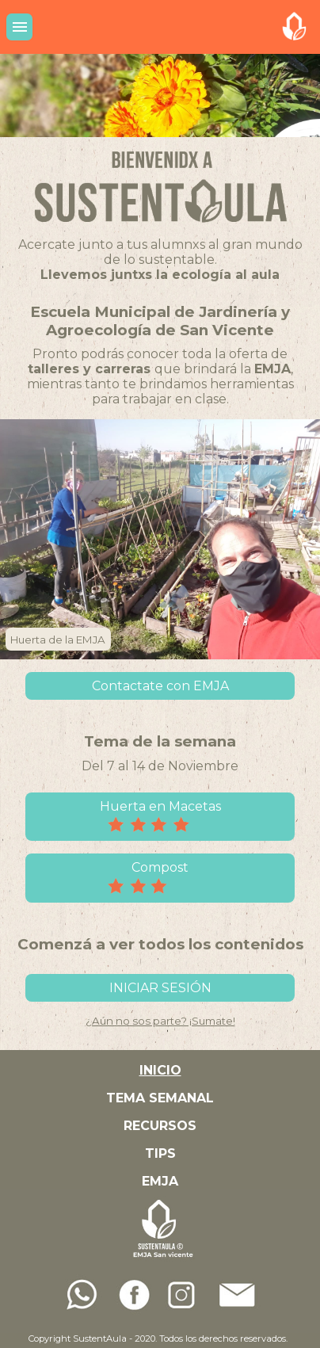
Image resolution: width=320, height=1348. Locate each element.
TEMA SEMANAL (160, 1098)
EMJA (160, 1181)
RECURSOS (160, 1125)
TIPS (160, 1153)
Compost (160, 878)
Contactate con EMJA (160, 685)
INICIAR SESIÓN (160, 987)
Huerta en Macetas (160, 817)
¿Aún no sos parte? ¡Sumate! (160, 1020)
